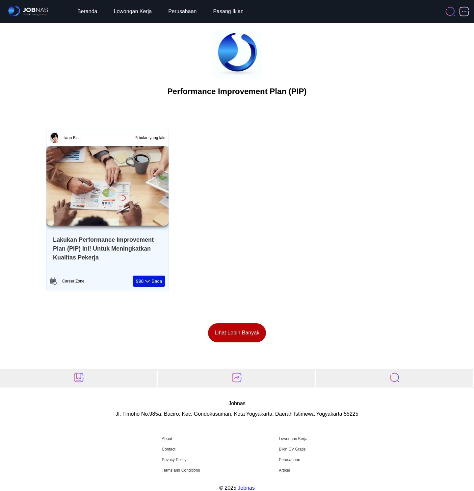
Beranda (87, 11)
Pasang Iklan (228, 11)
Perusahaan (182, 11)
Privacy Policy (174, 459)
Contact (168, 449)
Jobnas (246, 488)
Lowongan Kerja (133, 11)
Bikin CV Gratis (292, 449)
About (167, 438)
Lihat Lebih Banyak (237, 332)
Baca (149, 281)
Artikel (284, 470)
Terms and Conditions (181, 470)
